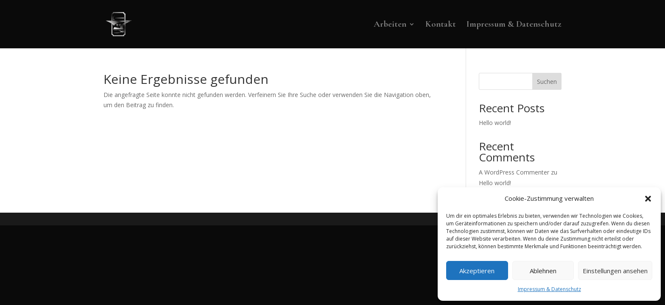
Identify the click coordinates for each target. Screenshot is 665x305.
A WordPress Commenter (514, 172)
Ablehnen (543, 270)
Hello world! (495, 123)
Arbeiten (390, 25)
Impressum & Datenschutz (549, 289)
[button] (648, 198)
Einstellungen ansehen (615, 270)
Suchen (547, 82)
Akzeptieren (477, 270)
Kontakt (440, 25)
